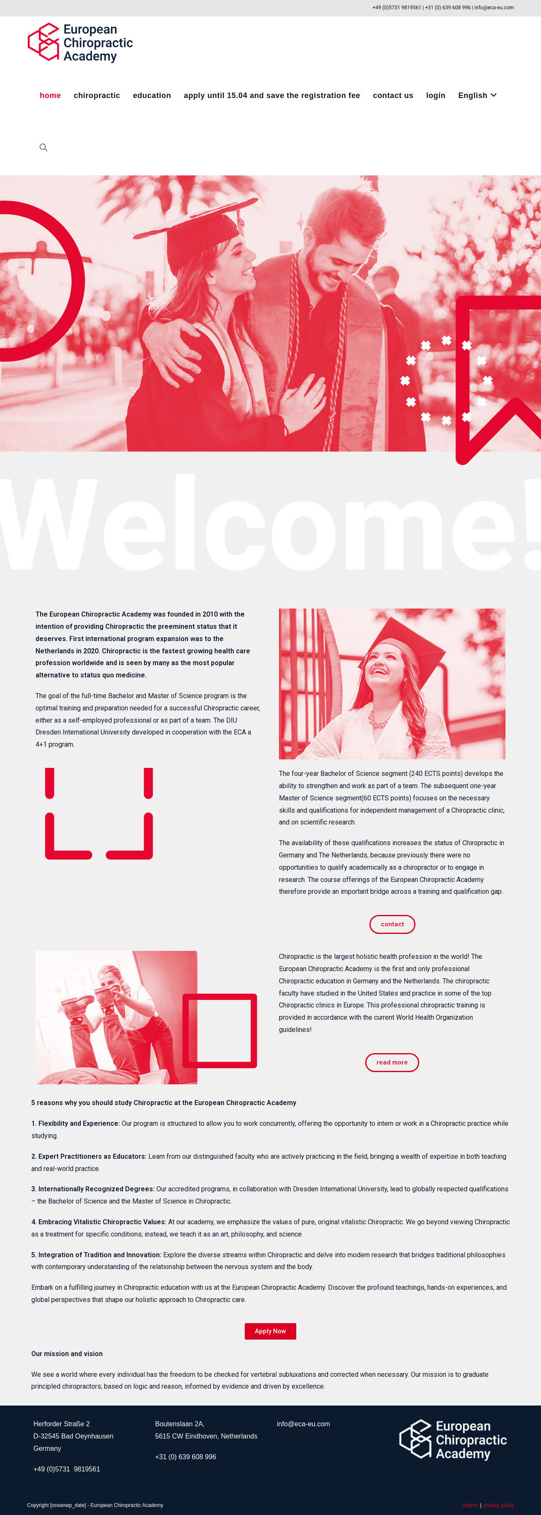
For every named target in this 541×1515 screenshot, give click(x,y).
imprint (470, 1505)
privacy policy (499, 1505)
